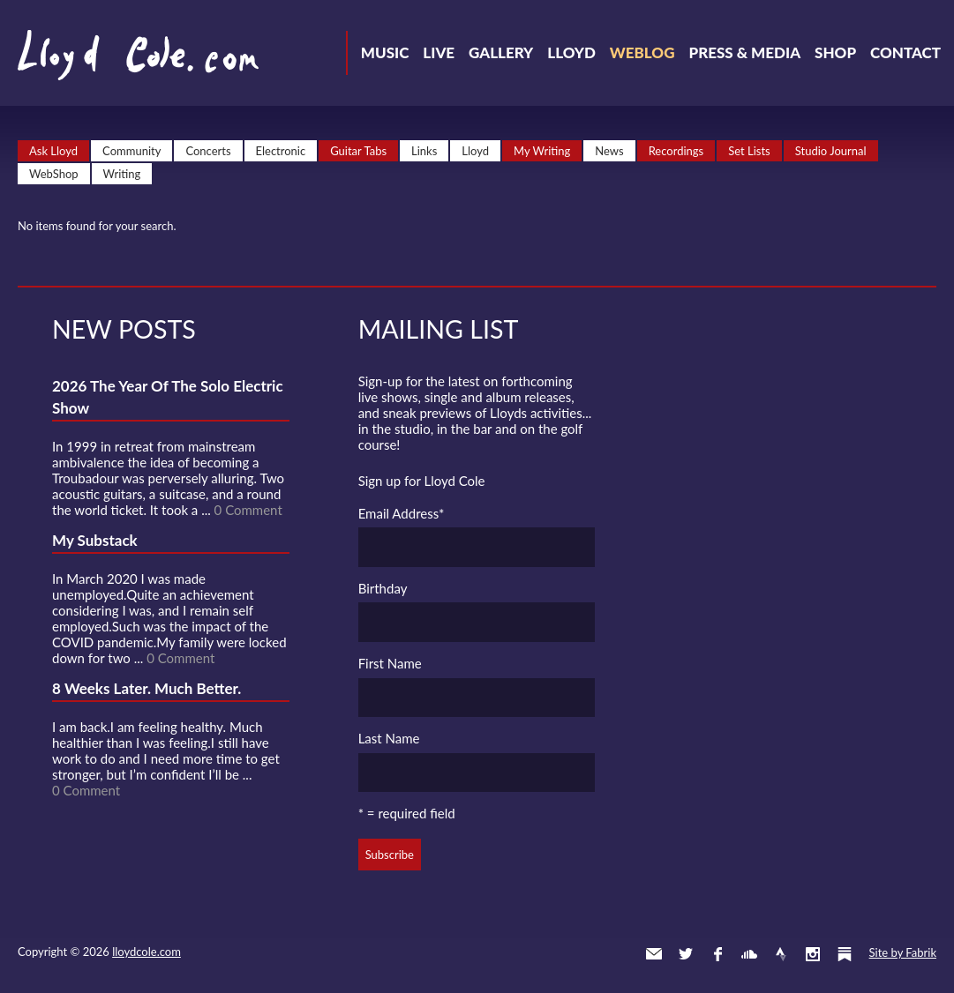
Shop (835, 52)
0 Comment (248, 510)
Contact (905, 52)
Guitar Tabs (358, 151)
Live (438, 52)
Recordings (676, 151)
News (609, 151)
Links (424, 151)
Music (385, 52)
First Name (390, 663)
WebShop (54, 174)
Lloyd (571, 52)
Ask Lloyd (53, 151)
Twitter (686, 954)
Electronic (281, 151)
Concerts (207, 151)
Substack (844, 954)
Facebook (717, 954)
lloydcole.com (146, 951)
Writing (122, 174)
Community (131, 151)
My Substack (95, 540)
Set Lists (749, 151)
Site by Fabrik (902, 952)
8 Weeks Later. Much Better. (146, 688)
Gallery (501, 52)
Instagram (813, 954)
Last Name (389, 738)
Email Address (401, 513)
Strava (781, 954)
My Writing (542, 151)
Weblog (642, 52)
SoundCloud (749, 954)
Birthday (383, 588)
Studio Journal (831, 151)
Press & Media (744, 52)
